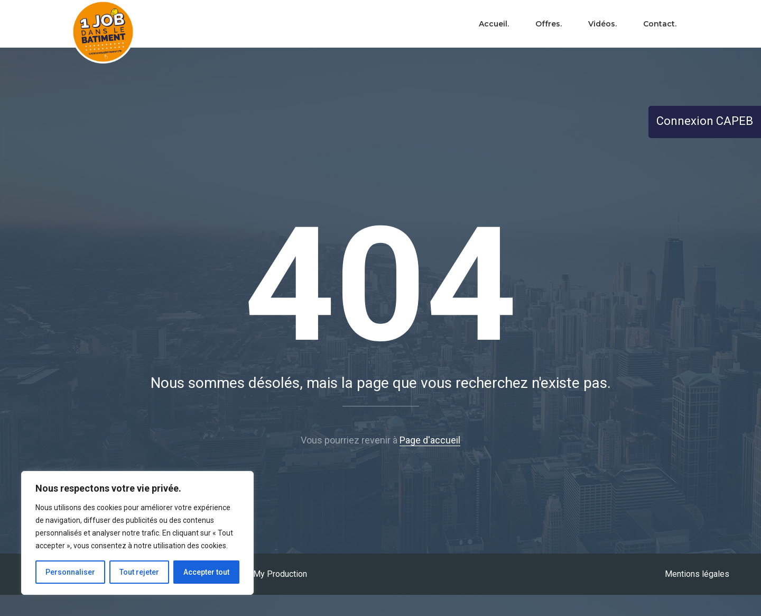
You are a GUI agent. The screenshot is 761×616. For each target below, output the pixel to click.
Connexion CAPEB (704, 121)
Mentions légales (697, 574)
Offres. (548, 24)
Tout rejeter (139, 572)
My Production (280, 574)
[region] (137, 533)
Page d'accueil (430, 440)
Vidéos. (602, 24)
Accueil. (494, 24)
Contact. (659, 24)
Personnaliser (70, 572)
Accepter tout (206, 572)
